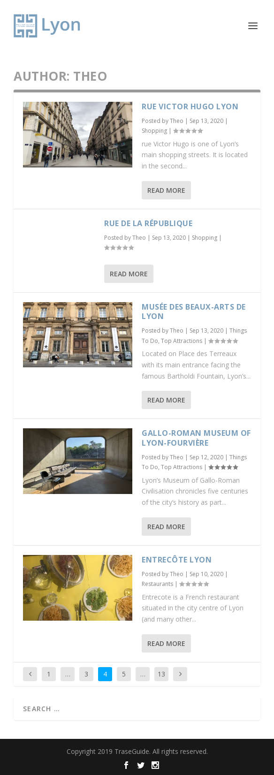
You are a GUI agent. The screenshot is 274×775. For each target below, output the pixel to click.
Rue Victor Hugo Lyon (190, 106)
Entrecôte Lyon (177, 560)
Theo (176, 121)
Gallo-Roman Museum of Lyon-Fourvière (196, 438)
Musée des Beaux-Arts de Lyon (194, 312)
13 (161, 673)
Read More (166, 190)
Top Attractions (181, 341)
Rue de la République (148, 223)
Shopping (154, 131)
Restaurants (157, 584)
